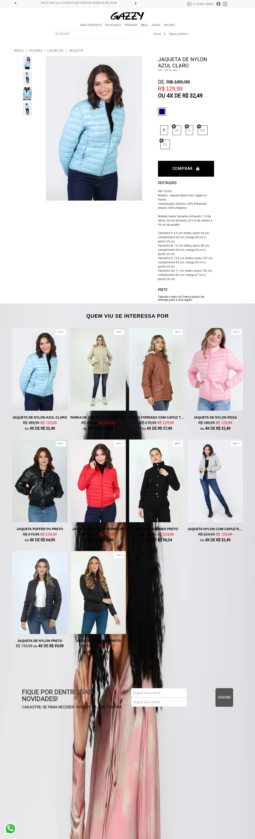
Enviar (224, 697)
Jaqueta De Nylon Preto (39, 641)
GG (202, 130)
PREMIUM (130, 25)
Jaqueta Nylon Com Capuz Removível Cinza (215, 529)
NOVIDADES (113, 25)
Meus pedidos (178, 34)
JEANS (155, 25)
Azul (163, 111)
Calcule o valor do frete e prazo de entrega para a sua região (181, 298)
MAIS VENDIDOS (91, 25)
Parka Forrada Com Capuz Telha (157, 417)
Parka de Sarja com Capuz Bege (98, 417)
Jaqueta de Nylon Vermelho (98, 529)
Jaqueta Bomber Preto (156, 529)
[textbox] (98, 34)
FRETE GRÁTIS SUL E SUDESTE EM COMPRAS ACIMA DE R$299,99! (78, 3)
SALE (144, 25)
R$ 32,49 (192, 96)
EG (165, 144)
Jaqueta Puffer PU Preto (40, 529)
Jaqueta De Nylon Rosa (215, 417)
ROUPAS (169, 25)
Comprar (186, 168)
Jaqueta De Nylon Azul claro (39, 417)
